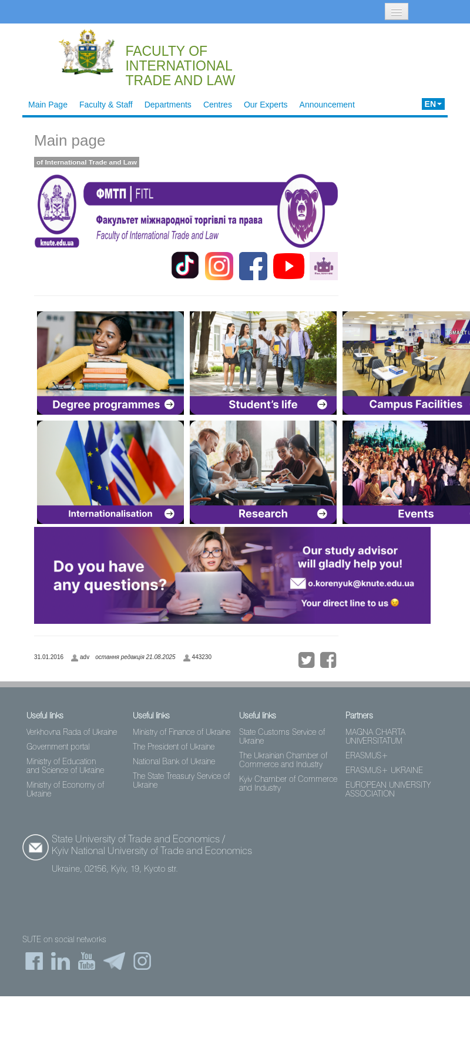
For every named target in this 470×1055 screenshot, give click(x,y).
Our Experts (266, 104)
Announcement (327, 104)
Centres (217, 104)
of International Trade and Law (86, 162)
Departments (168, 104)
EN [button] (433, 104)
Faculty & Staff (106, 104)
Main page (69, 140)
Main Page (48, 104)
